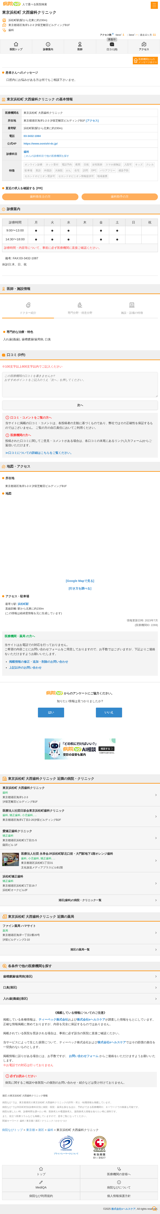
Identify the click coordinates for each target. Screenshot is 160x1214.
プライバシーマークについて (66, 1154)
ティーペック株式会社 (53, 1019)
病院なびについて (119, 1187)
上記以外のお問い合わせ (25, 667)
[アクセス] (92, 120)
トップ (41, 1174)
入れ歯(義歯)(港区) (15, 998)
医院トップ (16, 49)
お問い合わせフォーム (83, 1056)
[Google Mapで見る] (80, 581)
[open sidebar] (154, 5)
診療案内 (48, 49)
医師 (79, 49)
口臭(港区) (10, 987)
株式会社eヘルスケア (91, 1019)
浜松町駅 (23, 604)
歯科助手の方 (120, 196)
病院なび (12, 3)
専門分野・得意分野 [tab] (80, 312)
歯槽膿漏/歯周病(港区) (17, 976)
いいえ (109, 712)
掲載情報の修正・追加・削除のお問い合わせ (38, 661)
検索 (154, 1208)
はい (51, 712)
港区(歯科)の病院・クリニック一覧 (80, 900)
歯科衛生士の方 (40, 196)
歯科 (26, 151)
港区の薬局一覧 (80, 949)
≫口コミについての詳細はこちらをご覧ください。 (39, 452)
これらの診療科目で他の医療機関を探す (46, 155)
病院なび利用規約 (41, 1196)
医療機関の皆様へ (119, 1174)
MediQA (41, 1187)
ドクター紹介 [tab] (28, 312)
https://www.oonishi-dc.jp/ (41, 143)
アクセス (144, 49)
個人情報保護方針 (119, 1196)
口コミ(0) (112, 49)
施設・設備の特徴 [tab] (132, 312)
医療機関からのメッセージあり (146, 60)
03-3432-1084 (32, 136)
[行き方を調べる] (80, 588)
